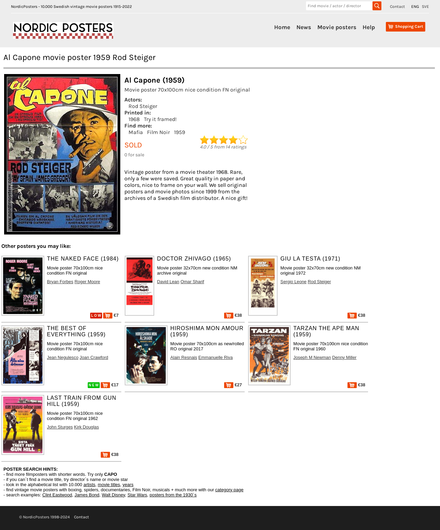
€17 (110, 384)
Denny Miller (344, 357)
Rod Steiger (143, 106)
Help (369, 27)
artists (89, 484)
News (303, 27)
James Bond (86, 494)
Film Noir (158, 132)
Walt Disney (113, 494)
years (128, 484)
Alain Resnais (183, 357)
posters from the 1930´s (173, 494)
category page (229, 489)
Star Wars (137, 494)
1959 (179, 132)
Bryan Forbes (60, 281)
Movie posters (336, 27)
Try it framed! (160, 119)
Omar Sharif (192, 281)
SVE (425, 6)
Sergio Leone (293, 281)
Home (282, 27)
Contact (397, 6)
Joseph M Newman (312, 357)
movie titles (109, 484)
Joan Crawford (94, 357)
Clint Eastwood (57, 494)
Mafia (136, 132)
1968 (134, 119)
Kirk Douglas (86, 427)
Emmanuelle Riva (215, 357)
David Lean (168, 281)
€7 (111, 315)
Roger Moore (87, 281)
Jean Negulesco (62, 357)
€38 (233, 315)
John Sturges (60, 427)
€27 (233, 384)
